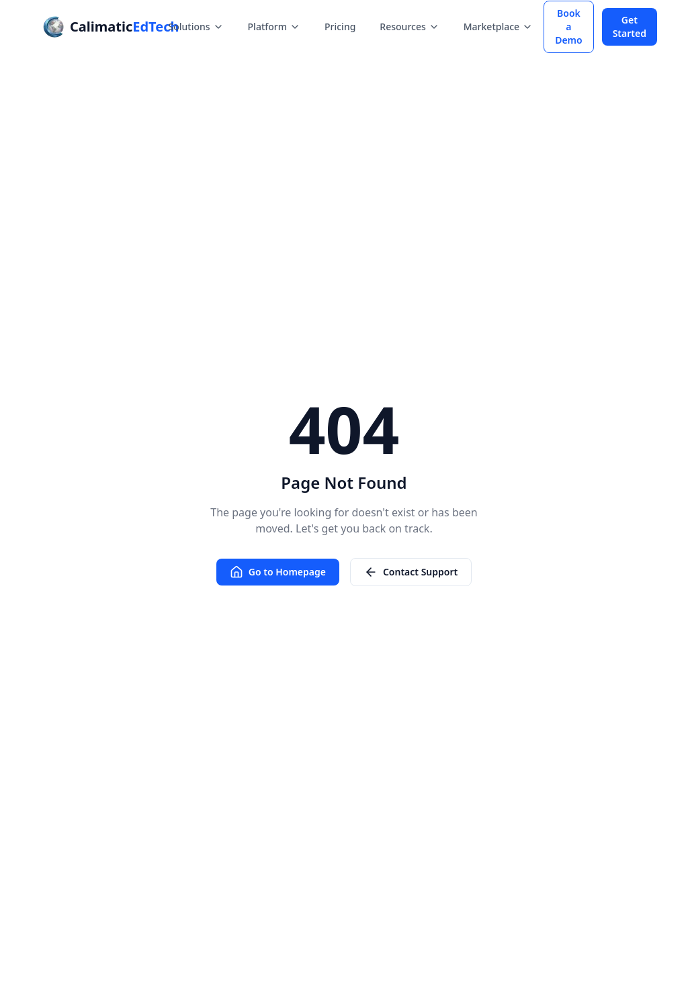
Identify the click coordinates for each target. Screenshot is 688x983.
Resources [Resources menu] (409, 26)
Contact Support (411, 572)
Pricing (340, 26)
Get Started (629, 26)
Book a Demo (569, 26)
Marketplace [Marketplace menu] (498, 26)
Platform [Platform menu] (274, 26)
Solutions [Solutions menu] (195, 26)
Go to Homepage (278, 572)
